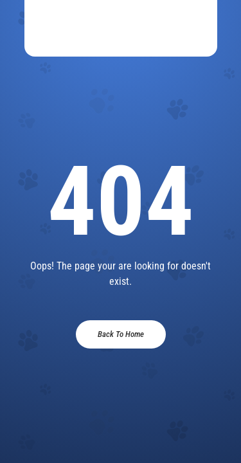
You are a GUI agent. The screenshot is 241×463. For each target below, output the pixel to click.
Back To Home (121, 334)
